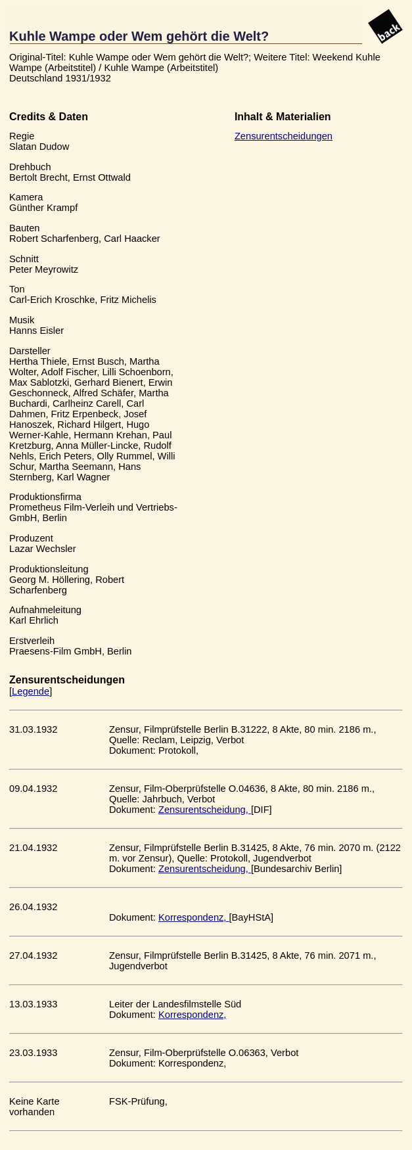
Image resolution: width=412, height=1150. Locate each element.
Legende (30, 691)
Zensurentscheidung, (204, 809)
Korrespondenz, (193, 917)
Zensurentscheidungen (283, 136)
